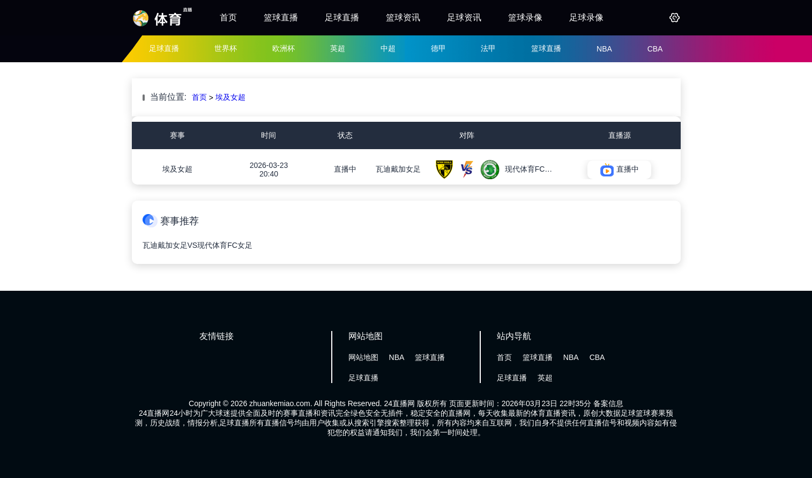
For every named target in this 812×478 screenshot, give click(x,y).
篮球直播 (281, 17)
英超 (337, 48)
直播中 (345, 169)
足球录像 (586, 17)
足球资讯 (464, 17)
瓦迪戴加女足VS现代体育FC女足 (197, 245)
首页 (228, 17)
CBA (655, 49)
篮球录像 (525, 17)
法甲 (488, 48)
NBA (604, 49)
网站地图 (363, 357)
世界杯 (225, 48)
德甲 (438, 48)
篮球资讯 (403, 17)
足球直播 (342, 17)
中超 (388, 48)
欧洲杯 (283, 48)
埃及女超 (230, 97)
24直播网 (399, 403)
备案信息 (608, 403)
